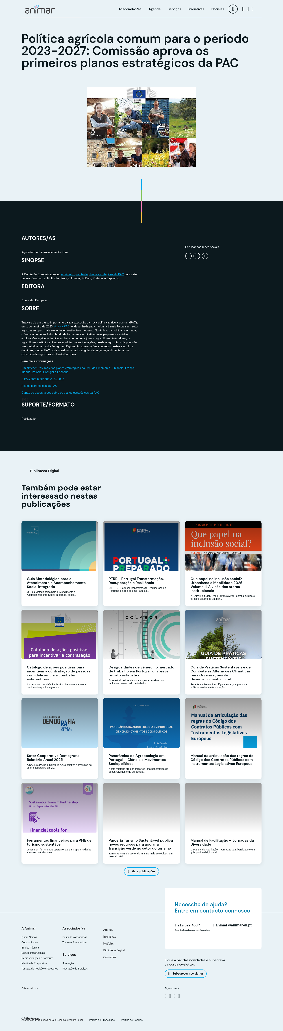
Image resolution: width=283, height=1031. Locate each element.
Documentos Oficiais (33, 953)
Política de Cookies (132, 1020)
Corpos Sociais (29, 942)
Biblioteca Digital (114, 950)
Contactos (109, 957)
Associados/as (130, 9)
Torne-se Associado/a (74, 942)
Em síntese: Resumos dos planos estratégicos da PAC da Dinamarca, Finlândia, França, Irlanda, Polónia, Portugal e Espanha (78, 370)
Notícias (217, 9)
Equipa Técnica (30, 947)
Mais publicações (142, 871)
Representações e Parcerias (37, 958)
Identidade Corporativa (34, 963)
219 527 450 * (187, 925)
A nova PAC (61, 326)
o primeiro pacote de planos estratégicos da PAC (92, 274)
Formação (68, 963)
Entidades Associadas (74, 937)
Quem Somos (29, 937)
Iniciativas (196, 9)
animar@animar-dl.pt (232, 925)
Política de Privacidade (102, 1020)
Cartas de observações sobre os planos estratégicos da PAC (60, 392)
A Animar (28, 928)
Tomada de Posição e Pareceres (39, 968)
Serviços (174, 9)
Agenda (154, 9)
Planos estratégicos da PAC (39, 385)
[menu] (233, 9)
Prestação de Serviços (75, 968)
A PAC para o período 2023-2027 (42, 378)
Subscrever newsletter (185, 973)
